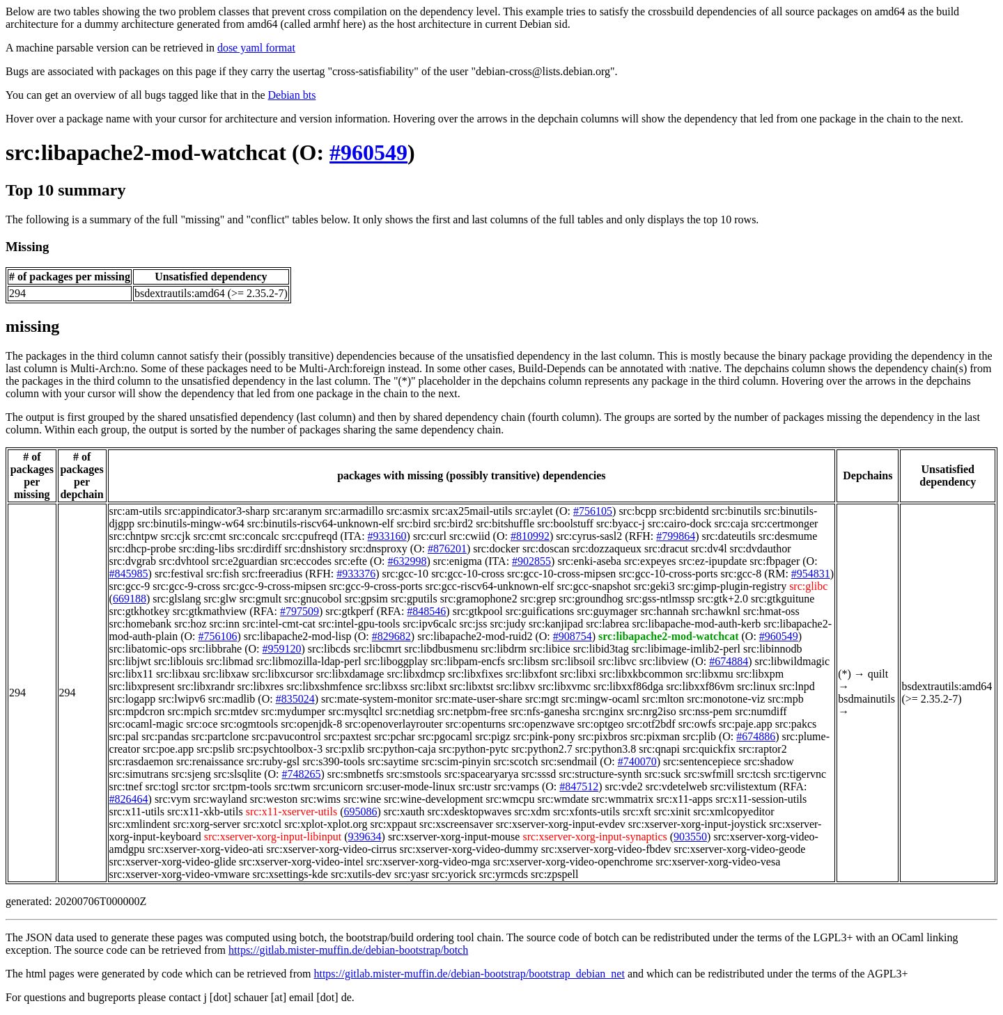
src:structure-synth (600, 774)
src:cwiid (469, 536)
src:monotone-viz (726, 699)
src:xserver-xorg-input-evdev (560, 824)
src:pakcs (796, 724)
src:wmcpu (509, 799)
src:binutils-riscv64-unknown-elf (320, 523)
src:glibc (808, 586)
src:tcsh (754, 774)
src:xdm (532, 811)
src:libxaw (226, 674)
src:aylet (534, 511)
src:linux (756, 686)
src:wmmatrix (622, 799)
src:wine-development (433, 799)
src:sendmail (569, 761)
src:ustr (474, 786)
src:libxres (261, 686)
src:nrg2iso (651, 711)
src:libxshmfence (324, 686)
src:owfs (697, 724)
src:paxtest (347, 736)
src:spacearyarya (481, 774)
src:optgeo (600, 724)
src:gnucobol (313, 599)
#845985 (128, 574)
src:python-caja (401, 749)
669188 (129, 599)
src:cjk (176, 536)
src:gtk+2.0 (722, 599)
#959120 (282, 649)
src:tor (196, 786)
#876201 (447, 548)
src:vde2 (624, 786)
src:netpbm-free (472, 711)
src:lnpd (797, 686)
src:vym (173, 799)
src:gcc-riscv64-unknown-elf (490, 586)
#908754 (572, 636)
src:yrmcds (503, 874)
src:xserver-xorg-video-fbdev (606, 849)
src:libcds (329, 649)
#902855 (531, 561)
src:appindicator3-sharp (217, 511)
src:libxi (578, 674)
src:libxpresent (142, 686)
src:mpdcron (137, 711)
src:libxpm (760, 674)
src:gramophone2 (479, 599)
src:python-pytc (473, 749)
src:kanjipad (556, 624)
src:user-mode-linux (411, 786)
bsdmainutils (866, 699)
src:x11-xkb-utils (205, 811)
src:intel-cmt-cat (279, 624)
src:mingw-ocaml (600, 699)
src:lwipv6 (181, 699)
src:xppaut (393, 824)
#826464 (128, 799)
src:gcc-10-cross (467, 574)
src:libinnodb (772, 649)
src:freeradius (272, 574)
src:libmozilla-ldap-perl (308, 661)
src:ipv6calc (429, 624)
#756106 (218, 636)
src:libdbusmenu (441, 649)
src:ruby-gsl (273, 761)
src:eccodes (306, 561)
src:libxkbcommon (641, 674)
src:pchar (394, 736)
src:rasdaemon (141, 761)
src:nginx (603, 711)
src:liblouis (178, 661)
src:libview (664, 661)
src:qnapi (659, 749)
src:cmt (209, 536)
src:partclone (220, 736)
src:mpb (786, 699)
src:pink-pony (544, 736)
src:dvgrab (133, 561)
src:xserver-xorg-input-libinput (273, 836)
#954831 (810, 574)
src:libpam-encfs (467, 661)
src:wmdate (563, 799)
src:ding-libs (207, 548)
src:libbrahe (215, 649)
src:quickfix (709, 749)
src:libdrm (504, 649)
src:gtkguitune (783, 599)
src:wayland (220, 799)
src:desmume (788, 536)
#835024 (295, 699)
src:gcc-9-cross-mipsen (274, 586)
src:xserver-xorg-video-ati (205, 849)
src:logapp (132, 699)
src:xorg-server (207, 824)
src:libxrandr (206, 686)
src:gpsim (366, 599)
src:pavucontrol (286, 736)
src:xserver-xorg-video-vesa (717, 862)
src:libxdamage (350, 674)
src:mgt (542, 699)
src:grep (538, 599)
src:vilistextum (743, 786)
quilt (878, 674)
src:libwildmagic (792, 661)
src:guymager (607, 611)
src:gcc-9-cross (186, 586)
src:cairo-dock (680, 523)
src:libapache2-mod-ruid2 (474, 636)
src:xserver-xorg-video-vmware (179, 874)
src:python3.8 (606, 749)
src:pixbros (603, 736)
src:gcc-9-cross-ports (375, 586)
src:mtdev (236, 711)
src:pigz (493, 736)
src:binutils (736, 511)
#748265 (301, 774)
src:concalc (254, 536)
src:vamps (516, 786)
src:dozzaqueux (607, 548)
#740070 (637, 761)
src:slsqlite (237, 774)
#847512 (578, 786)
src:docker (496, 548)
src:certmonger (784, 523)
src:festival (179, 574)
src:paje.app (745, 724)
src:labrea (607, 624)
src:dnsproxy (378, 548)
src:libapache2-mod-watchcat (146, 152)
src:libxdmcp (416, 674)
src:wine (362, 799)
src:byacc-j (620, 523)
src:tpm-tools (241, 786)
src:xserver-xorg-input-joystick (697, 824)
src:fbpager (774, 561)
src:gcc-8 (741, 574)
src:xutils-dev (361, 874)
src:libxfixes (475, 674)
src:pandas (165, 736)
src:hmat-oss (771, 611)
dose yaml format (256, 48)
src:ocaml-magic (146, 724)
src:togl (162, 786)
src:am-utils (135, 511)
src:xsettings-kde (290, 874)
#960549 (368, 152)
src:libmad (230, 661)
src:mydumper (293, 711)
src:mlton (663, 699)
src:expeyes (650, 561)
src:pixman (655, 736)
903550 (690, 836)
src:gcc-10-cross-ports (668, 574)
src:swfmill (709, 774)
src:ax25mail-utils (472, 511)
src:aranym (297, 511)
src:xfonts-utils (586, 811)
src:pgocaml (445, 736)
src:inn (225, 624)
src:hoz (190, 624)
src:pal (124, 736)
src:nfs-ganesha (545, 711)
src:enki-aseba (589, 561)
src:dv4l (709, 548)
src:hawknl (716, 611)
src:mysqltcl (355, 711)
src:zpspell (554, 874)
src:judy (508, 624)
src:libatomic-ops (148, 649)
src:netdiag (409, 711)
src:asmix (408, 511)
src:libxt (428, 686)
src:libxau (178, 674)
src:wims (320, 799)
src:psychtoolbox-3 (279, 749)
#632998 (406, 561)
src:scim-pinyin (456, 761)
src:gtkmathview (210, 611)
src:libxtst (471, 686)
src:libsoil (574, 661)
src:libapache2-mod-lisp (298, 636)
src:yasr (411, 874)
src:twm (292, 786)
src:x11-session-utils (761, 799)
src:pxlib (344, 749)
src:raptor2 (762, 749)
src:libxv (515, 686)
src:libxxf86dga (628, 686)
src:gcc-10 (405, 574)
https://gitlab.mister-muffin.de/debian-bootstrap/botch (348, 950)
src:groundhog (591, 599)
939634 (365, 836)
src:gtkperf (349, 611)
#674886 (755, 736)
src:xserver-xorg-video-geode (740, 849)
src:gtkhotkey (139, 611)
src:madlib (232, 699)
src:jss (474, 624)
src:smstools (414, 774)
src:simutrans (139, 774)
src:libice (549, 649)
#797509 (299, 611)
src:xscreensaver (456, 824)
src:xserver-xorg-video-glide (172, 862)
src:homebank (140, 624)
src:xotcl (262, 824)
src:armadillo (354, 511)
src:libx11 (131, 674)
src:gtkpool (478, 611)
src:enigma (457, 561)
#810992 (530, 536)
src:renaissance (210, 761)
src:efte (350, 561)
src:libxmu (709, 674)
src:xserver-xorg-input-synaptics (594, 836)
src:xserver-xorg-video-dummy (468, 849)
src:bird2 (453, 523)
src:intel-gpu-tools (359, 624)
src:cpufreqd (309, 536)
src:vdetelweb (677, 786)
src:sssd (538, 774)
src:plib (699, 736)
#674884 (728, 661)
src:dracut (666, 548)
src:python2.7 (542, 749)
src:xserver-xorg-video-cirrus (332, 849)
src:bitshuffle (505, 523)
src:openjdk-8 (311, 724)
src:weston (273, 799)
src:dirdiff (260, 548)
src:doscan (546, 548)
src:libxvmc (564, 686)
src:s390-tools (333, 761)
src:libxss (386, 686)
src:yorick (454, 874)
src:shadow (769, 761)
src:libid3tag (601, 649)
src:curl (429, 536)
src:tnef (126, 786)
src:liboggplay (396, 661)
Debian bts (292, 95)
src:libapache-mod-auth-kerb (696, 624)
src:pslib (215, 749)
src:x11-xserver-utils (292, 811)
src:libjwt (130, 661)
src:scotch (515, 761)
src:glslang (177, 599)
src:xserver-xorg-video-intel (301, 862)
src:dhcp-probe (142, 548)
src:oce (201, 724)
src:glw (220, 599)
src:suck (662, 774)
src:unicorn (338, 786)
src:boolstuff (565, 523)
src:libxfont (531, 674)
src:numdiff (760, 711)
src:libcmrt (377, 649)
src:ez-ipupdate (713, 561)
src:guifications (540, 611)
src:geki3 (654, 586)
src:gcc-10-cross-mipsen (561, 574)
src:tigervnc (800, 774)
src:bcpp (637, 511)
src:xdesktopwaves (470, 811)
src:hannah (664, 611)
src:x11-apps (684, 799)
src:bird (413, 523)
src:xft (637, 811)
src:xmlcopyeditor (733, 811)
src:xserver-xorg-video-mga (428, 862)
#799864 (675, 536)
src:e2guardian (244, 561)
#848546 (426, 611)
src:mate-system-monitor (377, 699)
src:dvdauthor (760, 548)
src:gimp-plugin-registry (732, 586)
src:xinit (672, 811)
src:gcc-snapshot (594, 586)
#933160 (387, 536)
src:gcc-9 (129, 586)
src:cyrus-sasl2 (589, 536)
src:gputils (414, 599)
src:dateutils (729, 536)
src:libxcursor (282, 674)
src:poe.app (168, 749)
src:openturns (476, 724)
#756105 (592, 511)
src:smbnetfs (355, 774)
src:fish (222, 574)
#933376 (355, 574)
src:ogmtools (249, 724)
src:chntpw (133, 536)
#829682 (391, 636)
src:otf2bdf (650, 724)
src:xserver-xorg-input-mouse (454, 836)
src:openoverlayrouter (393, 724)
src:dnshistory (315, 548)
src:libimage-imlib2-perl (686, 649)
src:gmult (260, 599)
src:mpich (190, 711)
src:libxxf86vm (700, 686)
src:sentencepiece (702, 761)
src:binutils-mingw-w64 (190, 523)
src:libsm (528, 661)
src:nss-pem (705, 711)
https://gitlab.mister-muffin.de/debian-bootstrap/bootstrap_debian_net (468, 974)
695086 (361, 811)
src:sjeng (191, 774)
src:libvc (617, 661)
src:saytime (393, 761)
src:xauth (404, 811)
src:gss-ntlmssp (660, 599)
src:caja (732, 523)
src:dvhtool (184, 561)
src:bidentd (684, 511)
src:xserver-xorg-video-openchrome (573, 862)
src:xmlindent (140, 824)
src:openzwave (541, 724)
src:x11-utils (136, 811)
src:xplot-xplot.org (325, 824)
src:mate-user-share (478, 699)
